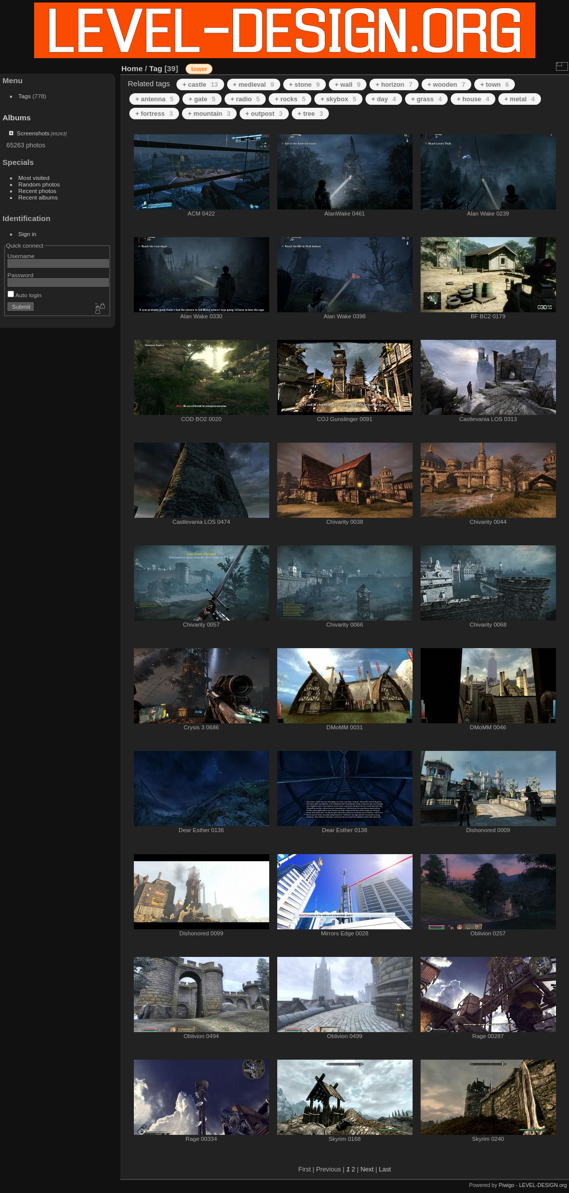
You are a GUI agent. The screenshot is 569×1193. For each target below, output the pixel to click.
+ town (494, 84)
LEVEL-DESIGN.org (543, 1185)
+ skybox (338, 99)
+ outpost (264, 113)
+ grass (426, 99)
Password (21, 275)
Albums (17, 117)
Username (21, 256)
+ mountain (209, 113)
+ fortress (154, 113)
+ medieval (253, 84)
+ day (383, 99)
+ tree (310, 113)
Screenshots (33, 133)
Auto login (25, 295)
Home (132, 68)
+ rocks (290, 99)
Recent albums (38, 197)
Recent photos (38, 190)
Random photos (39, 184)
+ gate (201, 99)
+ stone (304, 84)
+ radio (245, 99)
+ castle (200, 84)
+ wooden (447, 84)
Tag (155, 68)
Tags (25, 96)
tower (199, 69)
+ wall (347, 84)
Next (366, 1169)
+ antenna (154, 99)
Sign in (28, 234)
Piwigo (506, 1185)
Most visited (34, 177)
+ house (473, 99)
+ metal (519, 99)
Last (385, 1169)
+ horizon (393, 84)
